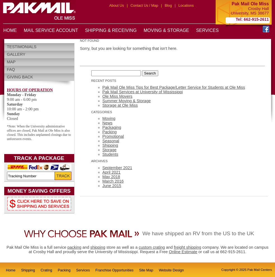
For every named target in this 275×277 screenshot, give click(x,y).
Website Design (171, 270)
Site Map (146, 270)
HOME (10, 30)
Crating (46, 270)
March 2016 (113, 181)
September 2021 (117, 168)
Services (83, 270)
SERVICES (207, 30)
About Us (116, 5)
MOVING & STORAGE (166, 30)
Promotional (113, 136)
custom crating (152, 247)
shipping (97, 247)
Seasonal (110, 141)
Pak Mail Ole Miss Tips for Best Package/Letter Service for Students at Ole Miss (173, 87)
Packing (109, 132)
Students (110, 154)
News (107, 123)
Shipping (110, 145)
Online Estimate (183, 252)
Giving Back (20, 77)
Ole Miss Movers (117, 96)
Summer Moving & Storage (126, 101)
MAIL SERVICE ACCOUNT (51, 30)
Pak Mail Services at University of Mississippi (142, 92)
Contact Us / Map (144, 5)
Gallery (16, 54)
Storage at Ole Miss (120, 105)
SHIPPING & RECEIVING (111, 30)
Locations (186, 5)
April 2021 (111, 172)
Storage (109, 150)
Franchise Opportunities (114, 270)
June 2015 (111, 185)
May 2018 (111, 176)
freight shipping (187, 247)
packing (74, 247)
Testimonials (22, 47)
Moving (108, 118)
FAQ (11, 69)
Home (10, 270)
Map (11, 62)
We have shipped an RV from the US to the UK (198, 233)
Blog (168, 5)
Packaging (111, 127)
